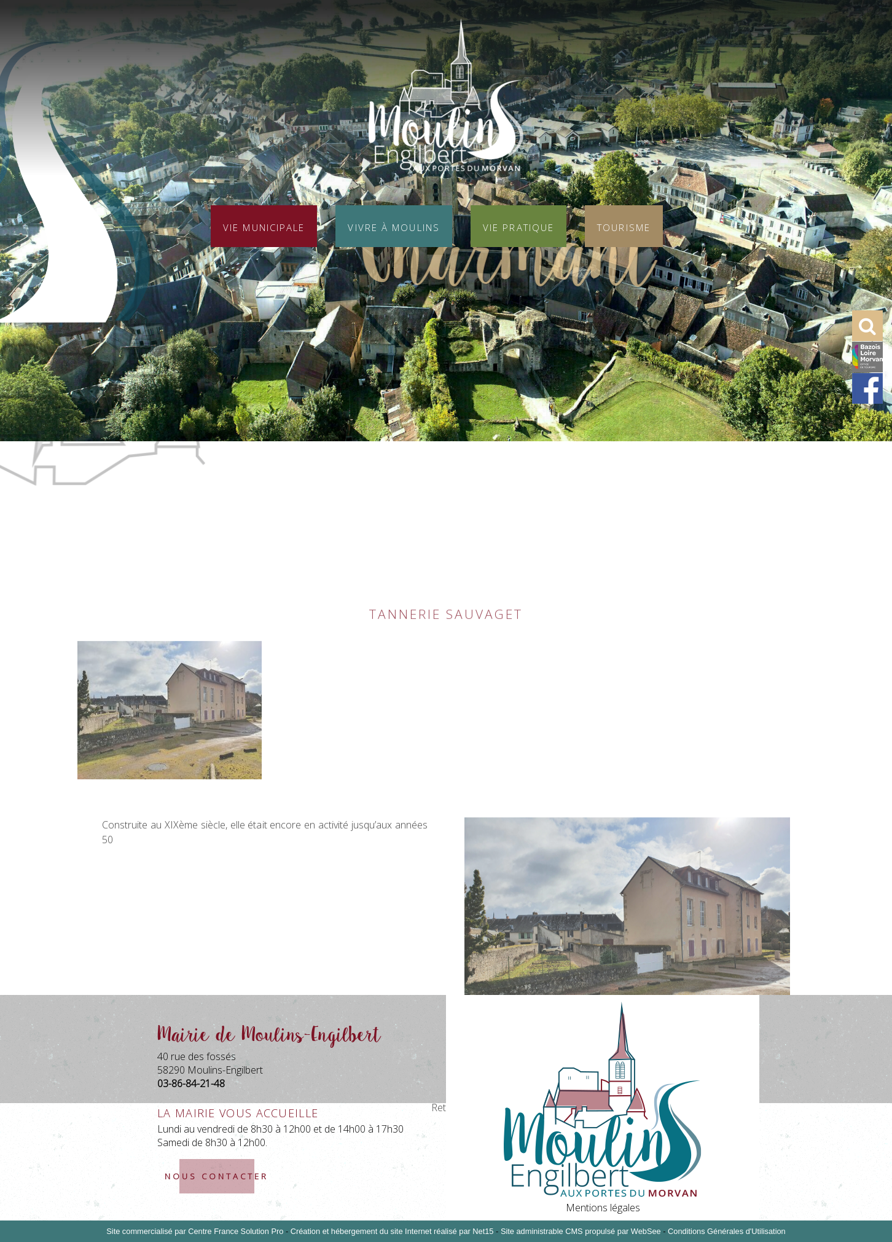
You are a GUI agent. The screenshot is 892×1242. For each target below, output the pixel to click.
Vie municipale (264, 226)
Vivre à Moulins (394, 226)
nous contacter (216, 1176)
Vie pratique (518, 226)
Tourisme (624, 226)
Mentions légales (603, 1207)
